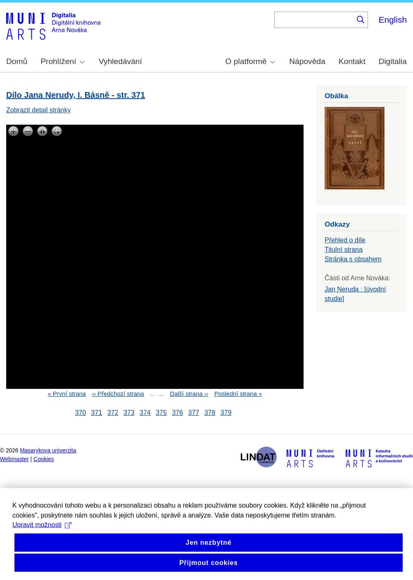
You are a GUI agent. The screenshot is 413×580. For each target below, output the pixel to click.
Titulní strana (344, 249)
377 (193, 412)
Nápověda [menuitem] (307, 61)
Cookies (43, 459)
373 (129, 412)
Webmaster (14, 459)
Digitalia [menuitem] (393, 61)
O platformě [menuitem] (250, 61)
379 (226, 412)
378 (210, 412)
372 (113, 412)
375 (161, 412)
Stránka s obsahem (353, 259)
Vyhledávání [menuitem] (120, 61)
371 (96, 412)
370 (80, 412)
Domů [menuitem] (16, 61)
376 (177, 412)
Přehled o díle (345, 240)
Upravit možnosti (41, 535)
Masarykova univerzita (48, 450)
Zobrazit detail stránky (38, 110)
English (393, 19)
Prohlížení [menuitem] (62, 61)
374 (145, 412)
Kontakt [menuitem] (352, 61)
